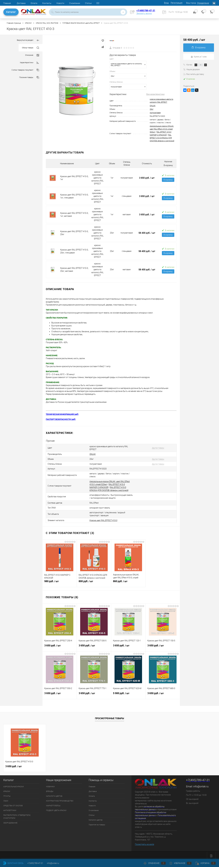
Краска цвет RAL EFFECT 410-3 (103, 519)
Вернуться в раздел (28, 40)
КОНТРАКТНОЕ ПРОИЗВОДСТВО (59, 800)
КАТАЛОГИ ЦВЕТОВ (54, 795)
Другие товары (157, 448)
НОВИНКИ (50, 785)
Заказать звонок (144, 13)
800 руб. (94, 581)
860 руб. (128, 581)
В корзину (168, 180)
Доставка (21, 3)
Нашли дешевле (191, 69)
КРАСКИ (6, 790)
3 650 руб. (146, 177)
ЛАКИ (5, 800)
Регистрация (176, 3)
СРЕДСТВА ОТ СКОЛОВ (13, 804)
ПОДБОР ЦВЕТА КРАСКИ (56, 809)
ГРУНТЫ (6, 795)
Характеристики (29, 62)
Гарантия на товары (97, 823)
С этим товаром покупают (25, 70)
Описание (32, 55)
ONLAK (152, 106)
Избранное (180, 863)
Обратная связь (13, 863)
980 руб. (59, 581)
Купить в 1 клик (199, 56)
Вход (166, 3)
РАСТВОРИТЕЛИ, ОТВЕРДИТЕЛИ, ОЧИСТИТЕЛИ (17, 815)
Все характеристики (155, 94)
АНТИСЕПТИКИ (9, 809)
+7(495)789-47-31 (145, 10)
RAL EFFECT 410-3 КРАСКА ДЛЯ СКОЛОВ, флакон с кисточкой (162, 138)
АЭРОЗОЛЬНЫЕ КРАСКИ (13, 785)
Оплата (34, 3)
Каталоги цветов (95, 819)
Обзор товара (30, 47)
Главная (7, 3)
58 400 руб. (147, 232)
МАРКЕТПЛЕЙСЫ (53, 804)
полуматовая (155, 113)
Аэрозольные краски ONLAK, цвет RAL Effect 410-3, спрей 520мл (162, 129)
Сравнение (155, 863)
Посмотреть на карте (144, 843)
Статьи (88, 3)
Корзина (205, 863)
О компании (74, 3)
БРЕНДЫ (49, 790)
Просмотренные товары (109, 717)
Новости (60, 3)
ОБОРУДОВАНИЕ (10, 822)
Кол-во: (189, 64)
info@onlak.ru (201, 785)
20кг (151, 109)
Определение (203, 3)
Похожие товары (29, 77)
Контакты (46, 3)
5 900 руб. (128, 693)
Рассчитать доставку (193, 74)
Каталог (11, 11)
